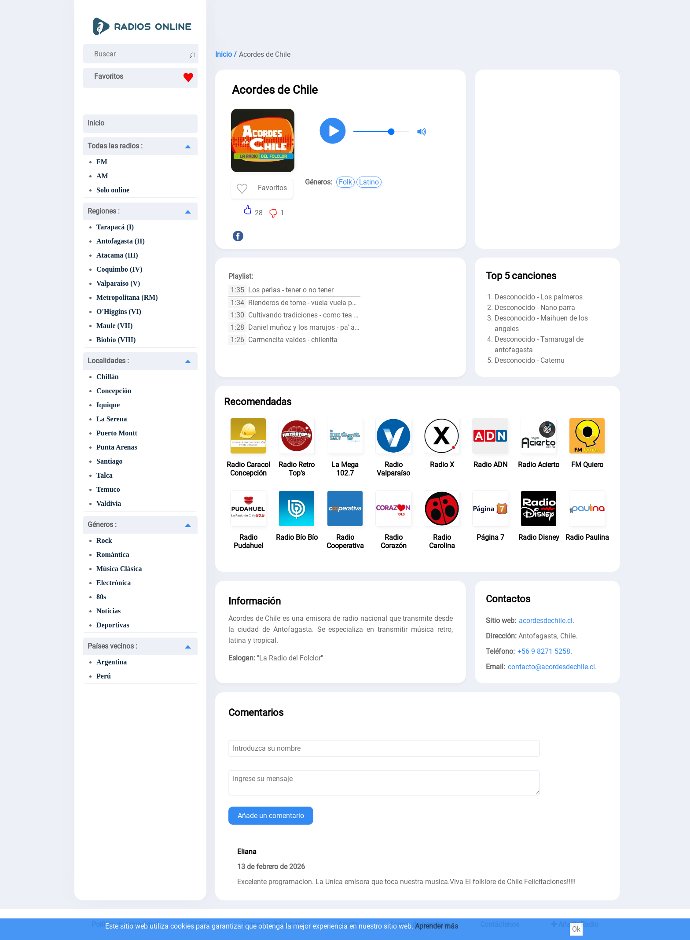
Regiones (104, 211)
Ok (576, 929)
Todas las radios (115, 146)
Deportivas (112, 625)
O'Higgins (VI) (118, 311)
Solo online (112, 190)
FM (101, 162)
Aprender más (436, 926)
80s (101, 597)
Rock (104, 540)
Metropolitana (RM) (127, 297)
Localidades (108, 361)
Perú (103, 676)
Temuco (108, 489)
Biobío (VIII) (116, 339)
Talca (104, 475)
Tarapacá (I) (115, 227)
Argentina (111, 662)
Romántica (112, 554)
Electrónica (113, 582)
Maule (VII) (114, 325)
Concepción (114, 390)
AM (102, 176)
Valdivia (108, 503)
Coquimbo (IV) (119, 269)
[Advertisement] (417, 22)
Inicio (96, 123)
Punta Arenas (116, 447)
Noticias (108, 611)
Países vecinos (112, 646)
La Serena (111, 419)
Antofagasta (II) (120, 241)
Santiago (109, 461)
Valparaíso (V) (118, 283)
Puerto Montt (116, 433)
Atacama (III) (117, 255)
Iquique (108, 405)
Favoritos (146, 77)
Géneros (102, 524)
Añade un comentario (271, 815)
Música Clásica (119, 568)
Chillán (107, 376)
